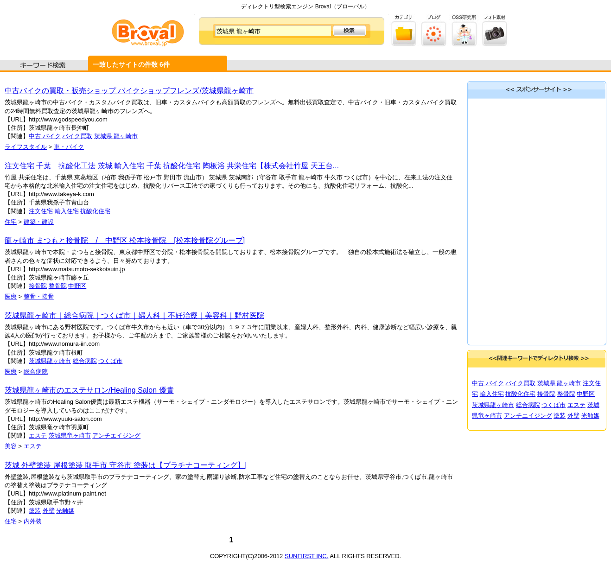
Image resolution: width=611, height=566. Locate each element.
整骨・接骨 (39, 296)
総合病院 (85, 360)
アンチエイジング (116, 435)
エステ (38, 435)
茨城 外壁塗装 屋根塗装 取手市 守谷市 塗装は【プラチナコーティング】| (126, 465)
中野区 (77, 285)
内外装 (33, 521)
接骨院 (38, 285)
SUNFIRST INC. (306, 556)
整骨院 (58, 285)
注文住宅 (41, 211)
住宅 (11, 221)
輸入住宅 (67, 211)
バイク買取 (77, 136)
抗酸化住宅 (95, 211)
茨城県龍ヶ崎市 (50, 360)
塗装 (35, 510)
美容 (11, 446)
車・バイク (69, 146)
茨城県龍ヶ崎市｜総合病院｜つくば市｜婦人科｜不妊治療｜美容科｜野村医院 (134, 315)
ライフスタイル (26, 146)
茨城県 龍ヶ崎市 (116, 136)
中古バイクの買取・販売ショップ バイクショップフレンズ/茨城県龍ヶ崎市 (129, 91)
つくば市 (110, 360)
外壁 (49, 510)
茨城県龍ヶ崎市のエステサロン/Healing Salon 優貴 (89, 390)
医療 (11, 296)
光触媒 (65, 510)
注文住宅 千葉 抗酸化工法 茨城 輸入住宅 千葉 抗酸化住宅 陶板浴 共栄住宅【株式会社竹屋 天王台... (172, 166)
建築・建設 (39, 221)
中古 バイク (45, 136)
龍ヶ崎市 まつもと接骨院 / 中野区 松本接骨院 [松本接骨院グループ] (125, 240)
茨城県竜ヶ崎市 (70, 435)
